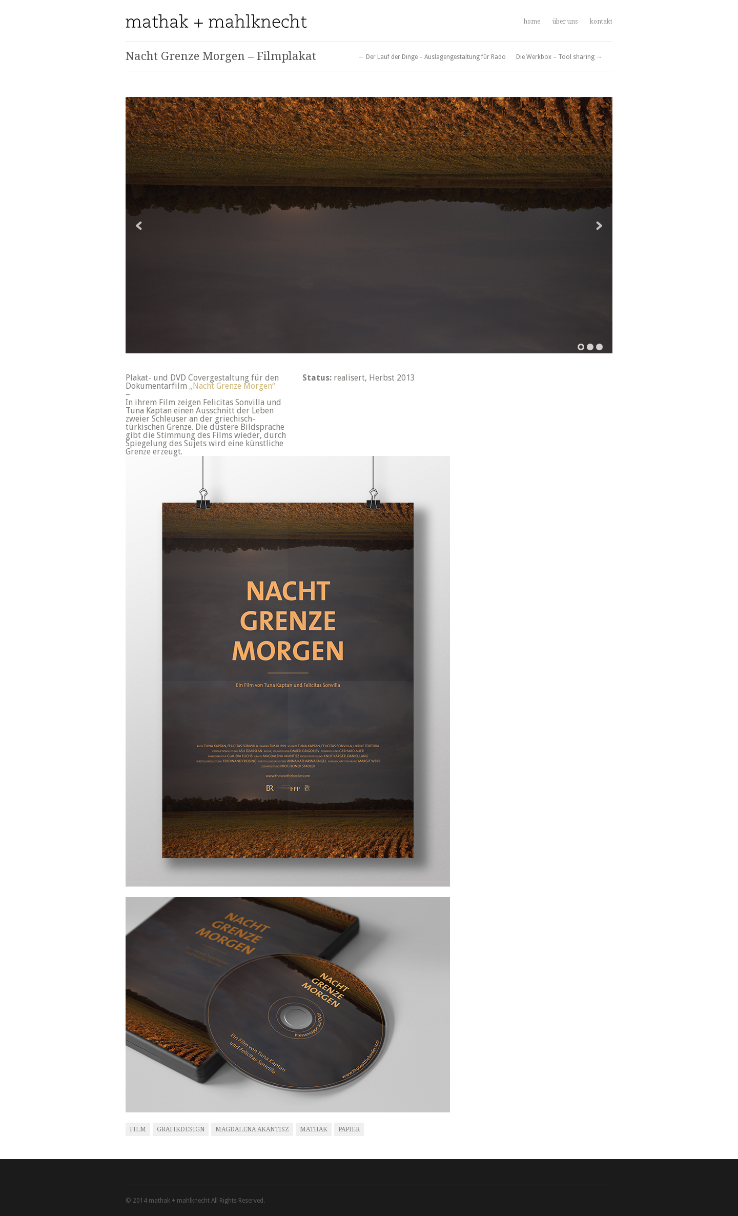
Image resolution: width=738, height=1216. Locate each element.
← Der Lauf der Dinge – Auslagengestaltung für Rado (432, 57)
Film (138, 1129)
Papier (349, 1129)
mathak (313, 1129)
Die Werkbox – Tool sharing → (559, 57)
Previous (139, 225)
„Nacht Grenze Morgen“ (232, 386)
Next (599, 225)
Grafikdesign (180, 1129)
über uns (565, 21)
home (532, 21)
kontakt (601, 21)
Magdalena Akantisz (252, 1129)
